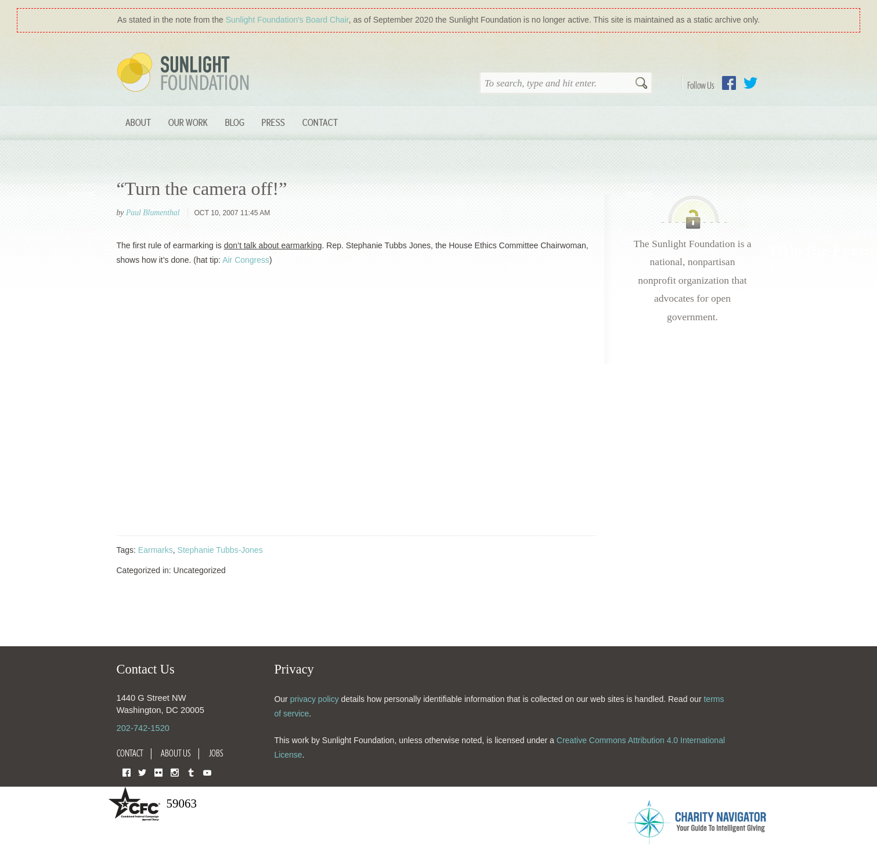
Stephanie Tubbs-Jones (220, 550)
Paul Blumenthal (153, 212)
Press (273, 122)
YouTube (207, 772)
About (138, 122)
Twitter (750, 83)
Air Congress (245, 260)
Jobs (216, 753)
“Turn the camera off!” (202, 188)
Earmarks (155, 550)
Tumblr (191, 772)
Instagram (175, 772)
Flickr (158, 772)
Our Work (188, 122)
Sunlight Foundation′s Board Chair (287, 19)
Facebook (729, 83)
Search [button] (641, 84)
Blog (234, 122)
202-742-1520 (143, 728)
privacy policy (314, 699)
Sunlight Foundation (185, 73)
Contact (320, 122)
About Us (176, 753)
